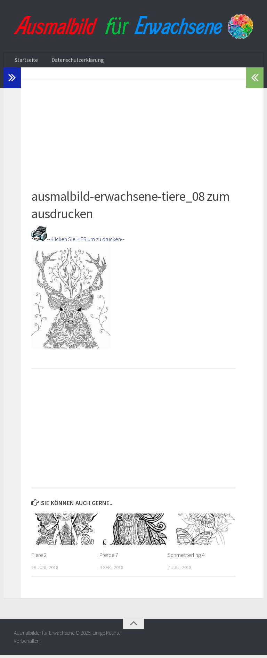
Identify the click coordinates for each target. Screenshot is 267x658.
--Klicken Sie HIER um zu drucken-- (83, 242)
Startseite (25, 61)
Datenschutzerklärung (70, 61)
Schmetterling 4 (186, 557)
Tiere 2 (39, 557)
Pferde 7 (109, 557)
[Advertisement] (133, 131)
